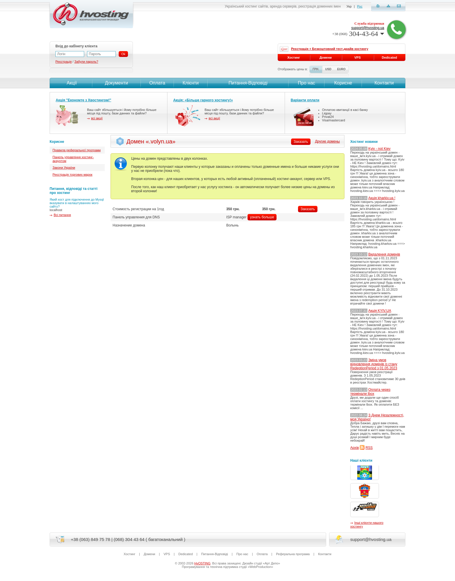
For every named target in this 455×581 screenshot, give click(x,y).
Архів (354, 448)
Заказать (308, 209)
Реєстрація (63, 61)
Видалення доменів (384, 254)
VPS (357, 57)
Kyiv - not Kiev (379, 149)
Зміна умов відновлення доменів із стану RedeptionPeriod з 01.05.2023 (373, 364)
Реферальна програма (293, 554)
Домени (325, 57)
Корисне (343, 82)
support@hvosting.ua (367, 28)
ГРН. (316, 69)
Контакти (383, 82)
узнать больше (262, 217)
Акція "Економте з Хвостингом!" (83, 100)
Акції (71, 82)
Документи (116, 82)
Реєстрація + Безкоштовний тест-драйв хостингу (329, 49)
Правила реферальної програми (77, 150)
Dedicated (389, 57)
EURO (341, 69)
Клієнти (190, 82)
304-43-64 (358, 33)
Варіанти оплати (305, 100)
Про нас (306, 82)
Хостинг (293, 57)
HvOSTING (202, 563)
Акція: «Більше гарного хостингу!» (203, 100)
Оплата (157, 82)
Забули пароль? (86, 61)
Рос (359, 6)
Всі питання (62, 215)
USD (328, 69)
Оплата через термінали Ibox (370, 392)
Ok (123, 54)
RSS (369, 448)
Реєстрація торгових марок (72, 174)
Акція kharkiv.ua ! (381, 198)
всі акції (96, 118)
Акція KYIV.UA (379, 311)
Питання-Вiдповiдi (247, 82)
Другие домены (327, 141)
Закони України (64, 167)
